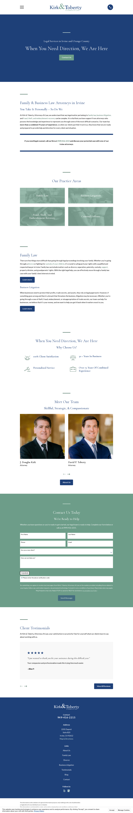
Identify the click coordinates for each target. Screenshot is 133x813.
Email (70, 542)
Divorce (66, 760)
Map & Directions (66, 739)
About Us (66, 482)
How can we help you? (28, 558)
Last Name (71, 534)
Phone (23, 542)
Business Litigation (66, 765)
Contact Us (66, 57)
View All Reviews (103, 686)
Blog (66, 775)
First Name (24, 534)
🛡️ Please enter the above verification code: (35, 578)
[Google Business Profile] (68, 791)
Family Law (66, 755)
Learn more (27, 280)
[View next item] (68, 474)
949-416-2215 (66, 717)
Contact (66, 779)
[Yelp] (64, 791)
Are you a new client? (28, 550)
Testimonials (67, 770)
